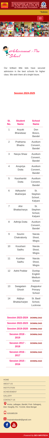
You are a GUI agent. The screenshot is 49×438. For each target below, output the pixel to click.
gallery (7, 396)
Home (6, 380)
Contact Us (9, 400)
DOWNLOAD (36, 318)
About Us (8, 384)
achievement (10, 392)
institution (9, 388)
